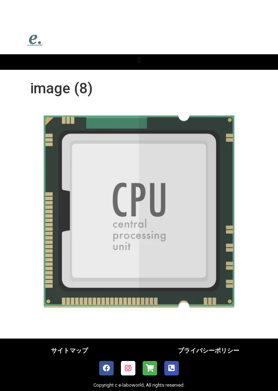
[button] (138, 60)
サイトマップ (69, 350)
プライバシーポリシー (208, 350)
